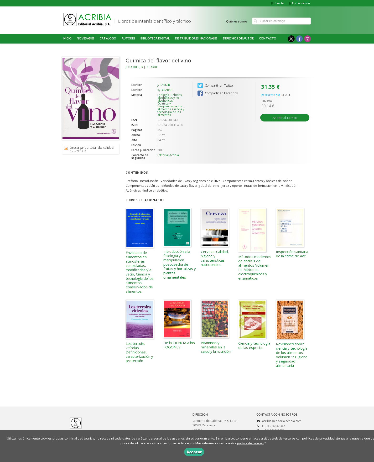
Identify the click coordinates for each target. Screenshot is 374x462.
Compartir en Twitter (215, 85)
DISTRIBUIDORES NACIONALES (196, 38)
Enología (163, 95)
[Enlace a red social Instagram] (307, 38)
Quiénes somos (236, 21)
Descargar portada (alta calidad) (89, 149)
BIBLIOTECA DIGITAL (155, 38)
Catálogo (108, 38)
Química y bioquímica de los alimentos (169, 106)
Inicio (67, 38)
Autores (128, 38)
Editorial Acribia (168, 155)
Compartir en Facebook (217, 93)
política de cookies (250, 443)
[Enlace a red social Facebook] (299, 38)
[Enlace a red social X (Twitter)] (291, 38)
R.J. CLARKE (149, 67)
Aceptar (194, 452)
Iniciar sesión (299, 3)
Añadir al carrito (285, 118)
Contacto (267, 38)
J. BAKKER (133, 67)
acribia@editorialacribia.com (281, 421)
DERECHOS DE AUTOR (238, 38)
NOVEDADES (85, 38)
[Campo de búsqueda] (281, 20)
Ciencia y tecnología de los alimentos (170, 112)
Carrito (277, 3)
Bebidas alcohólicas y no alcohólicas (169, 98)
